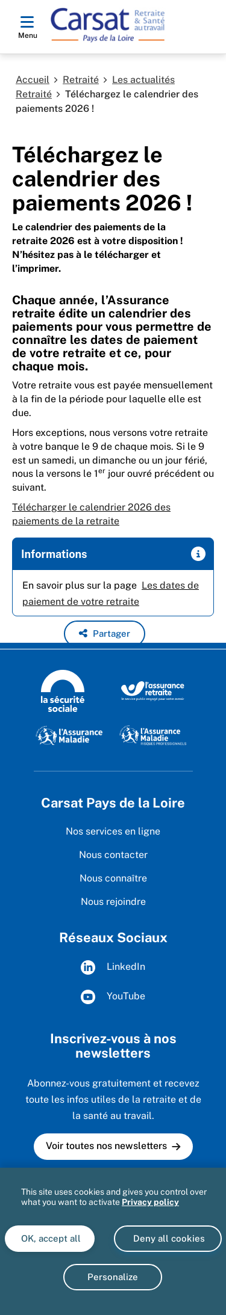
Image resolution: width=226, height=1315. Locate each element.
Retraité (81, 79)
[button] (104, 634)
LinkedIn (113, 967)
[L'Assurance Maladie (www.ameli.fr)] (69, 735)
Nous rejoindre (113, 901)
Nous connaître (113, 878)
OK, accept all (50, 1238)
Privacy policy (150, 1202)
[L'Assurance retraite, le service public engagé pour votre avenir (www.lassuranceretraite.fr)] (152, 690)
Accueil (32, 79)
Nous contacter (113, 854)
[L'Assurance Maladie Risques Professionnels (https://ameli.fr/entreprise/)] (152, 735)
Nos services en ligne (113, 831)
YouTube (113, 997)
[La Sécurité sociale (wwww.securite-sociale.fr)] (62, 690)
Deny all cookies (168, 1238)
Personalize (112, 1277)
